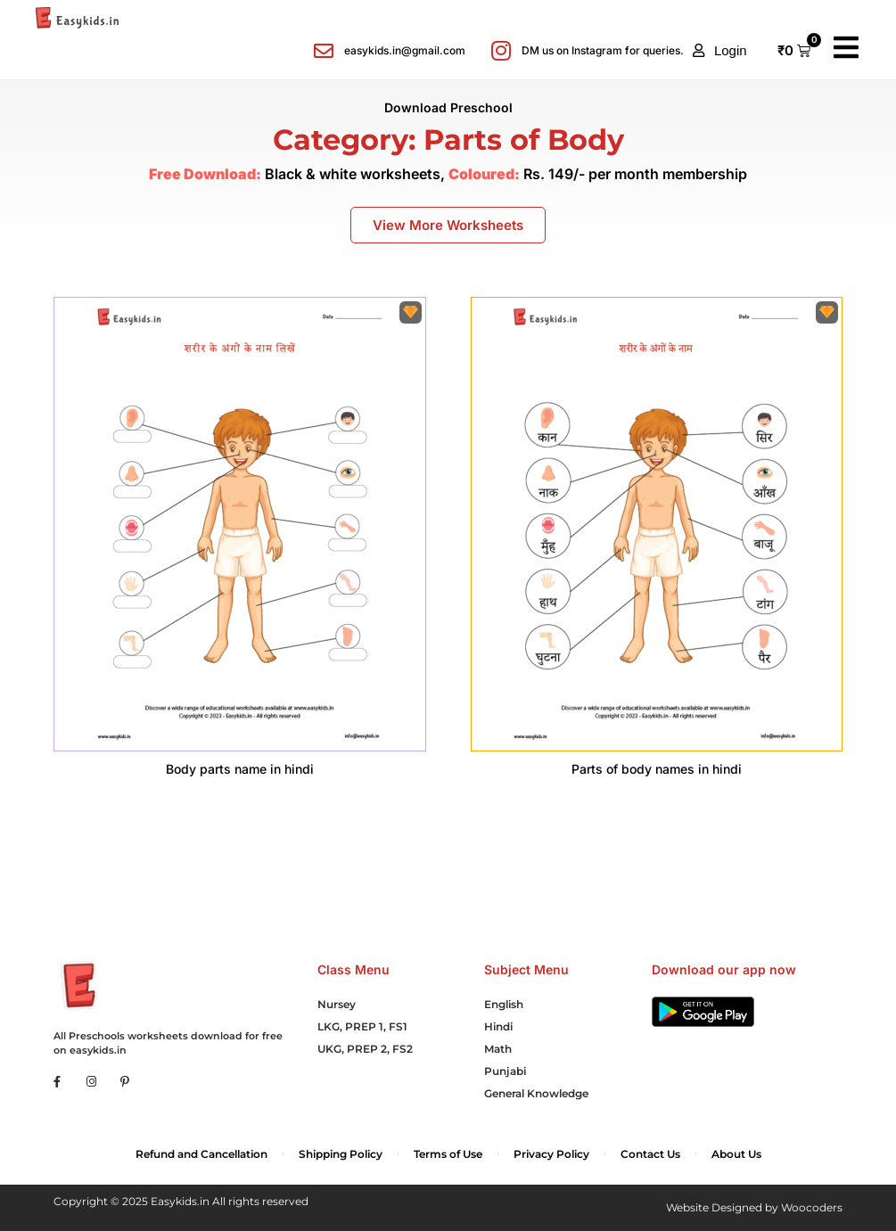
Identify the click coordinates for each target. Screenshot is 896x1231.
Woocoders (812, 1207)
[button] (720, 51)
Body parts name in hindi (240, 768)
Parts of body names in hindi (656, 768)
